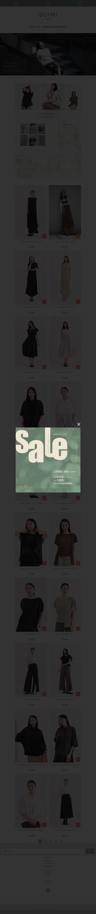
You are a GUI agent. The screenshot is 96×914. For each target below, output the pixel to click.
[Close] (78, 424)
